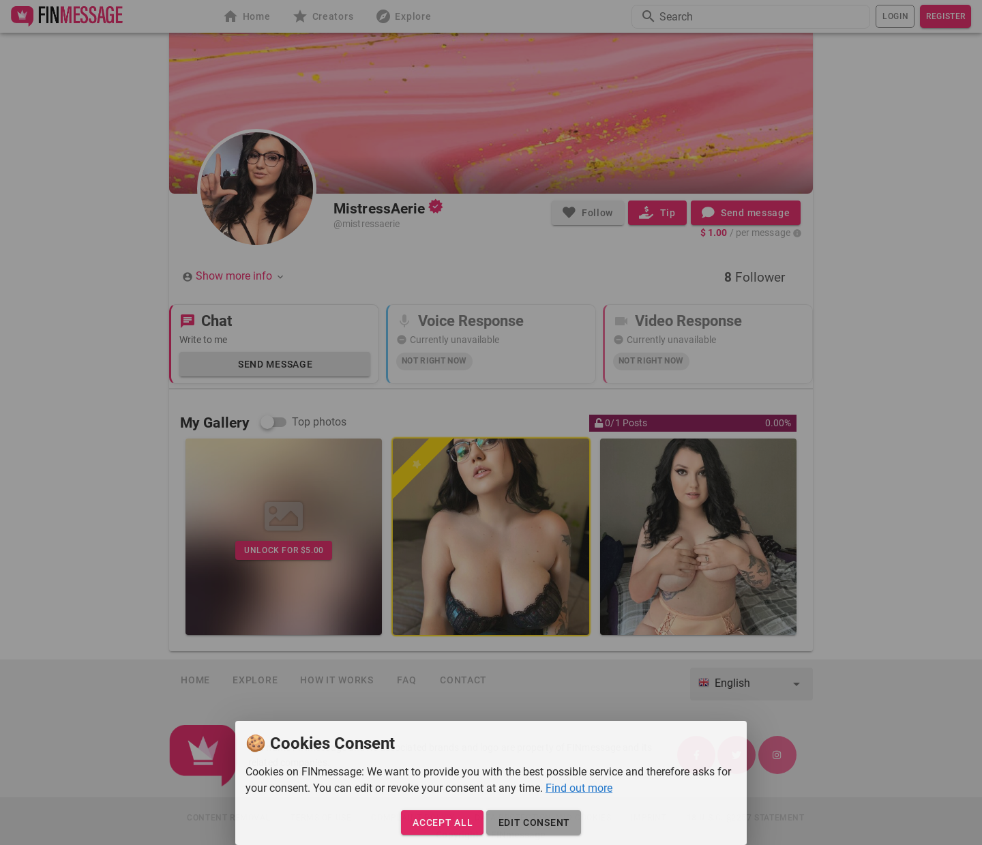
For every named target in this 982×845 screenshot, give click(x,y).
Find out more (579, 788)
